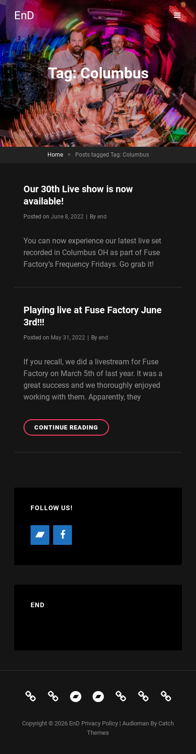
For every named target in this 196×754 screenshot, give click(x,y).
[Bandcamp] (40, 535)
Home (55, 154)
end (102, 216)
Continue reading (71, 429)
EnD (24, 15)
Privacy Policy (99, 723)
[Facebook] (62, 535)
